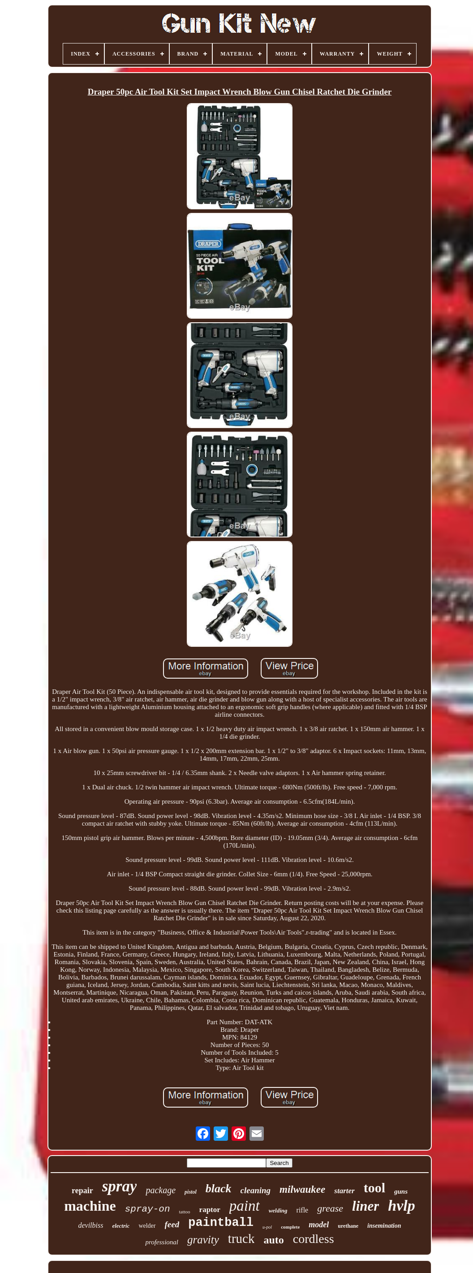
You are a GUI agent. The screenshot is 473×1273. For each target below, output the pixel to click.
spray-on (147, 1209)
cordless (313, 1239)
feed (172, 1224)
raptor (209, 1209)
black (219, 1188)
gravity (203, 1240)
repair (82, 1190)
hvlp (401, 1205)
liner (365, 1206)
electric (120, 1225)
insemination (384, 1225)
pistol (191, 1192)
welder (146, 1225)
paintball (221, 1223)
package (161, 1190)
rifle (303, 1210)
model (319, 1224)
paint (244, 1206)
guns (401, 1191)
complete (290, 1227)
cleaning (256, 1190)
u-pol (267, 1227)
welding (278, 1210)
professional (161, 1242)
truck (241, 1238)
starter (344, 1190)
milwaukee (302, 1189)
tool (374, 1187)
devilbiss (90, 1225)
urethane (348, 1226)
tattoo (184, 1211)
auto (273, 1240)
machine (90, 1206)
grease (330, 1208)
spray (119, 1186)
